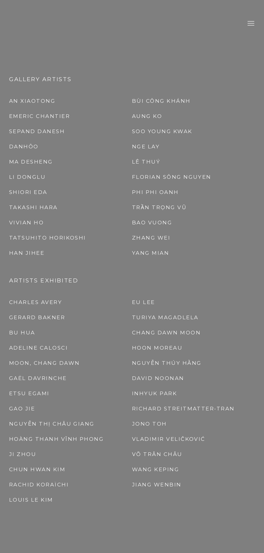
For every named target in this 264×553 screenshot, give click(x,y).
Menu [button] (250, 23)
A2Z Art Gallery (132, 24)
